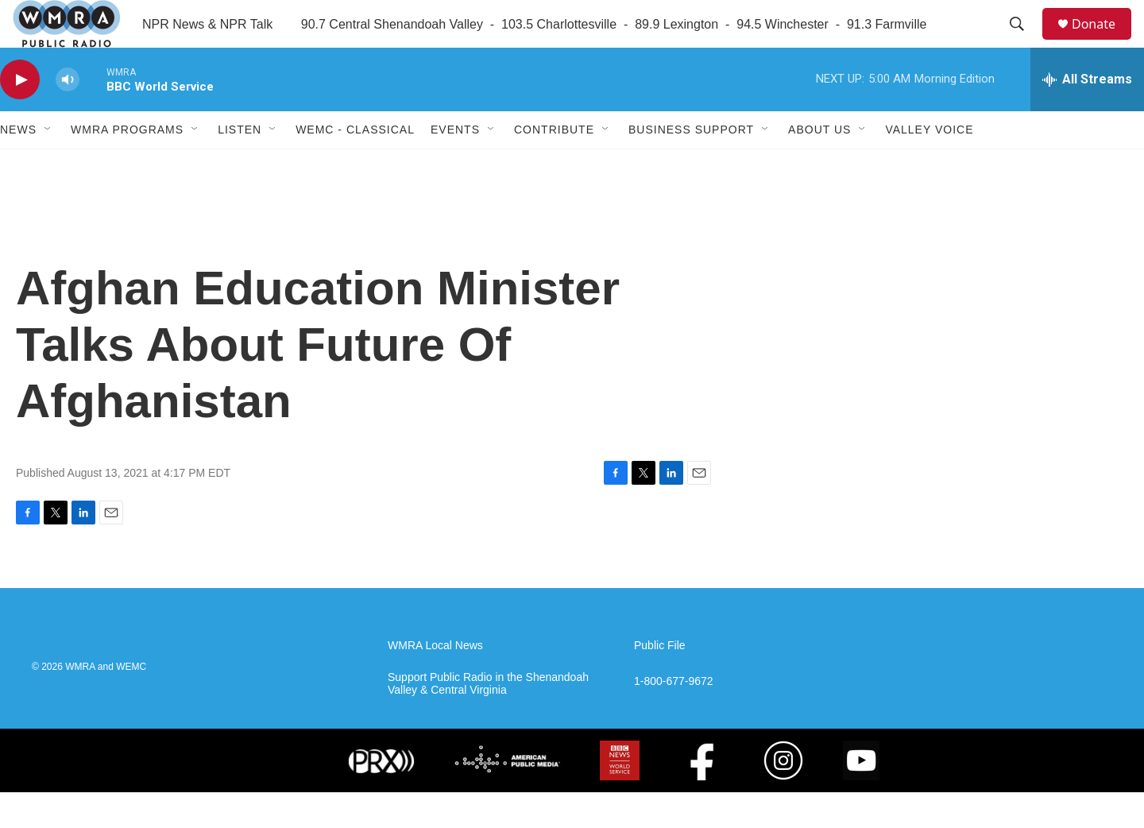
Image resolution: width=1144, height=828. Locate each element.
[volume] (67, 115)
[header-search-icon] (1024, 42)
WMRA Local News (435, 681)
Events (455, 165)
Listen (239, 165)
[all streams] (1087, 115)
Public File (660, 681)
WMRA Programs (127, 165)
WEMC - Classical (355, 165)
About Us (819, 165)
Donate (1103, 41)
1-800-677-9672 (673, 717)
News (18, 165)
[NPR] (286, 796)
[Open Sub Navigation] (48, 165)
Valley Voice (929, 165)
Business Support (691, 165)
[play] (20, 115)
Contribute (554, 165)
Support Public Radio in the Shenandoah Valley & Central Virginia (488, 719)
